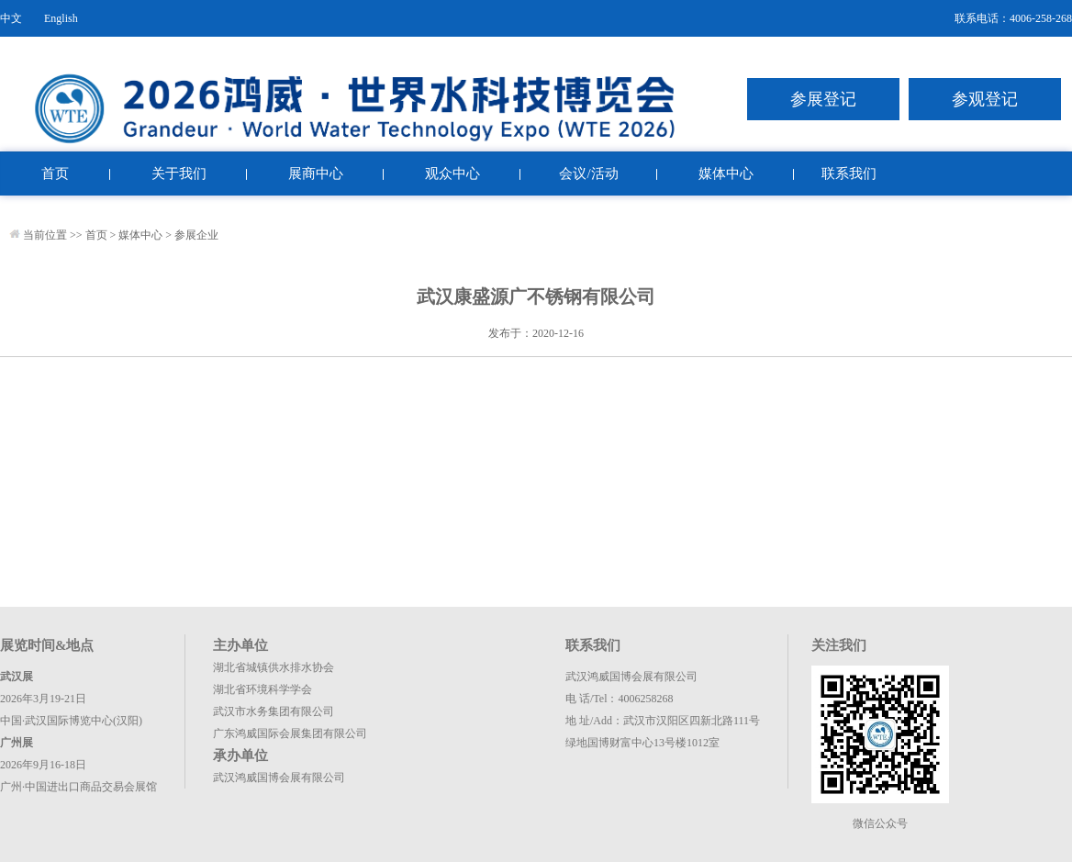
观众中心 (452, 173)
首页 (55, 173)
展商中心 (315, 173)
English (61, 18)
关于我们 (179, 173)
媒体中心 (726, 173)
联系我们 (849, 173)
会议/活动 (588, 173)
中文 (11, 18)
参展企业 (196, 235)
